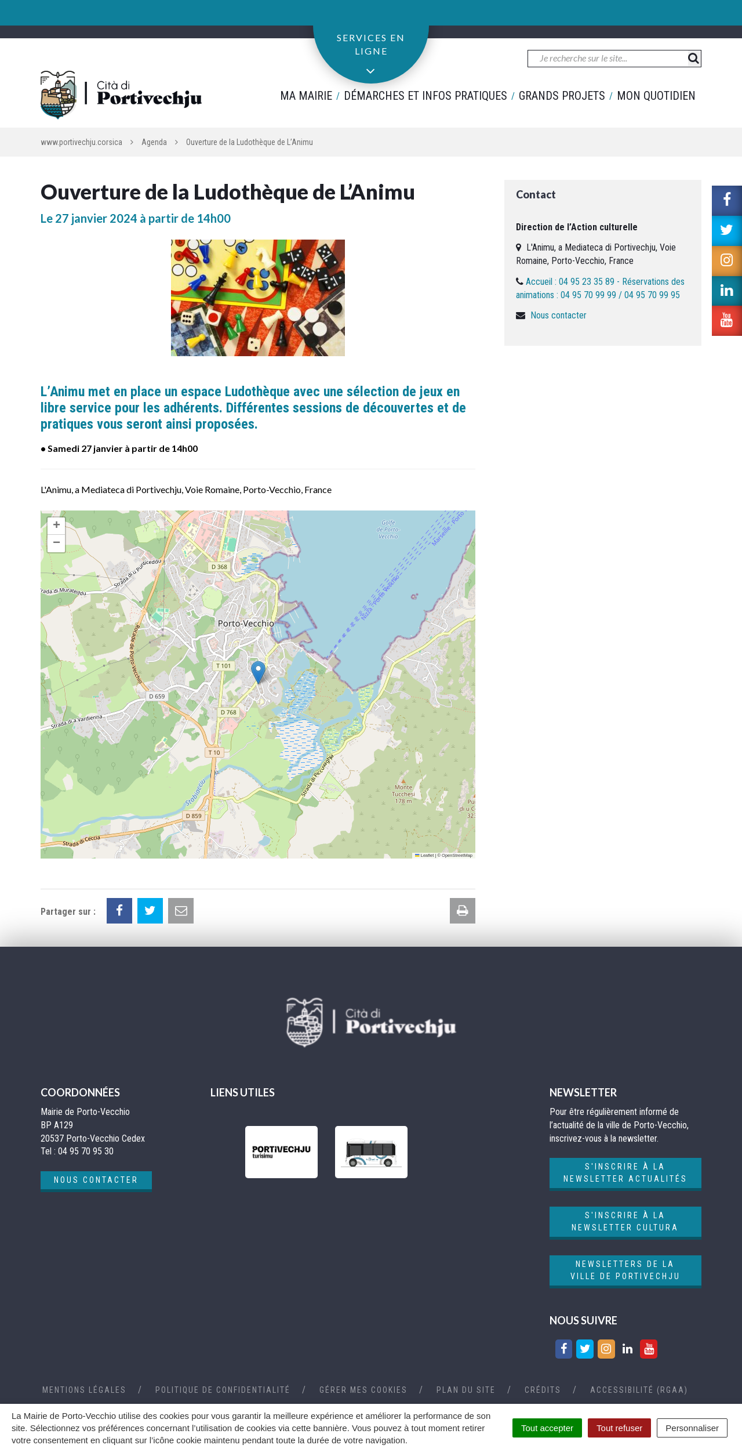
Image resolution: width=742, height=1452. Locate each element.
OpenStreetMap (457, 855)
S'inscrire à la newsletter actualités (625, 1172)
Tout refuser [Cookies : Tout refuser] (619, 1428)
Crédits (543, 1390)
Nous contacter (558, 315)
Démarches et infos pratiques (425, 96)
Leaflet (424, 855)
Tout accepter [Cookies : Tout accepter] (547, 1428)
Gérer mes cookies (363, 1390)
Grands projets (562, 96)
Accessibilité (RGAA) (639, 1390)
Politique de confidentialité (222, 1390)
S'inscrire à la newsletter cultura (625, 1221)
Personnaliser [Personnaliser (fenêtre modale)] (692, 1428)
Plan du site (466, 1390)
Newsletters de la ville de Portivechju (625, 1270)
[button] (258, 673)
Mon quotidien (656, 96)
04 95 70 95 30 (89, 18)
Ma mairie (306, 96)
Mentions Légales (84, 1390)
